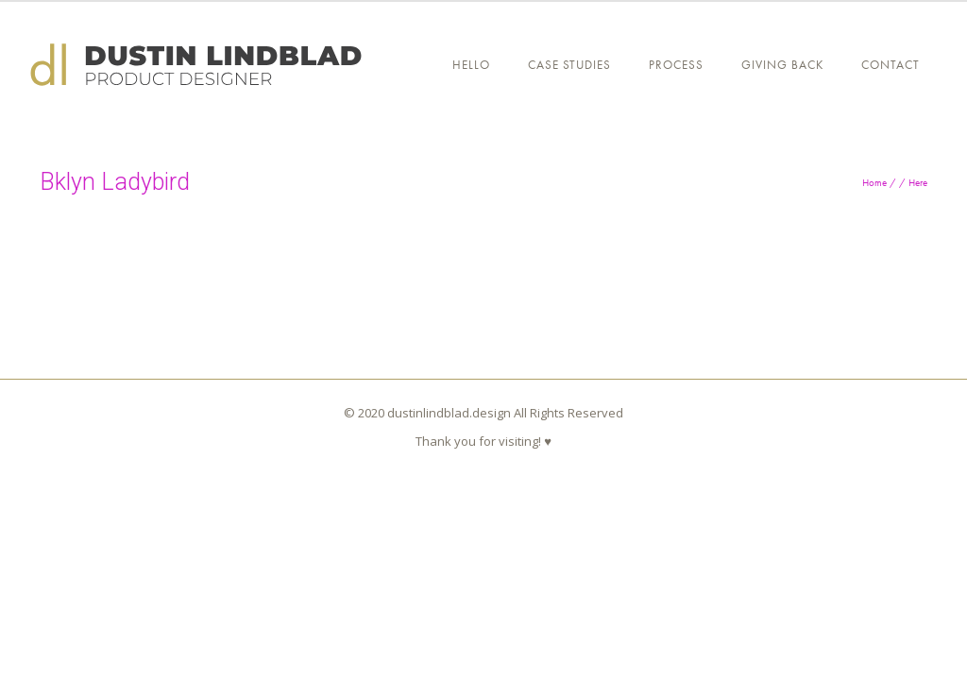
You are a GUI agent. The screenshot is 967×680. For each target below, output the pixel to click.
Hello (471, 65)
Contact (890, 65)
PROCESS (676, 65)
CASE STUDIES (569, 65)
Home (874, 182)
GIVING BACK (782, 65)
